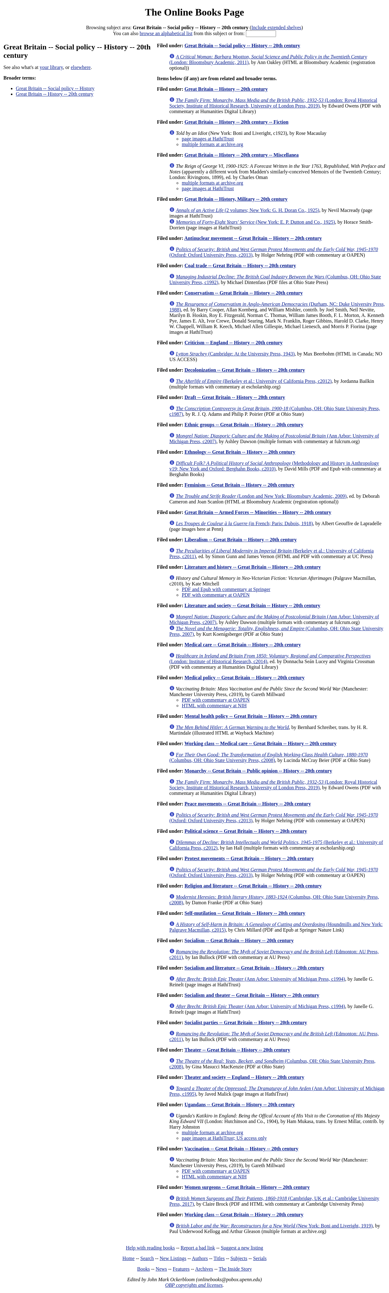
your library (51, 67)
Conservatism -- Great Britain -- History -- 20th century (243, 293)
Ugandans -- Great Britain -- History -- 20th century (239, 1104)
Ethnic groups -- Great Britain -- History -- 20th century (243, 424)
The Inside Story (235, 1269)
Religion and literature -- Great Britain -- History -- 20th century (253, 885)
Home (128, 1258)
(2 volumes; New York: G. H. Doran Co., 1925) (247, 210)
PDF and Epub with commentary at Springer (226, 589)
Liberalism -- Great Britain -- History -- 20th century (240, 539)
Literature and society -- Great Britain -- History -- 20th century (252, 605)
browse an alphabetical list (166, 33)
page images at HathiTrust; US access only (224, 1138)
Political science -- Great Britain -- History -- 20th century (245, 831)
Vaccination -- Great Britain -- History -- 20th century (241, 1148)
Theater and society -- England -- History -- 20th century (244, 1077)
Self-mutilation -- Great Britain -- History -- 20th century (244, 913)
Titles (219, 1258)
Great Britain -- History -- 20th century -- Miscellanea (241, 155)
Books (143, 1269)
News (161, 1269)
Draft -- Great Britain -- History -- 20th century (234, 397)
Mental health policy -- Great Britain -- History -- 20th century (250, 716)
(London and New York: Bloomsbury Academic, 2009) (261, 496)
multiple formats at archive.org (212, 144)
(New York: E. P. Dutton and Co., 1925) (255, 222)
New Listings (173, 1258)
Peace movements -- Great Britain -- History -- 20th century (247, 803)
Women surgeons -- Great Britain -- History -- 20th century (247, 1187)
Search (147, 1258)
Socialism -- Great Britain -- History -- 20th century (239, 940)
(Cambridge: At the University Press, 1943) (235, 353)
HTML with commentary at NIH (214, 705)
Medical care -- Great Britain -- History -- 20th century (242, 644)
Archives (204, 1269)
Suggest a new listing (242, 1247)
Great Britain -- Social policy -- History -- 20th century (242, 45)
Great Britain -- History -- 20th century (54, 94)
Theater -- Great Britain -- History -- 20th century (237, 1049)
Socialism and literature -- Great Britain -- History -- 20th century (254, 967)
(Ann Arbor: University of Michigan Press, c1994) (260, 979)
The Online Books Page (194, 12)
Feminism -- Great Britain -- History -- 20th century (239, 485)
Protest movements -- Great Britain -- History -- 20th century (249, 858)
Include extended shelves (276, 27)
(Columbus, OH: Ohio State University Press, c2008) (268, 757)
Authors (200, 1258)
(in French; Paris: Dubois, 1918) (244, 523)
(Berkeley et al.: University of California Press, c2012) (254, 381)
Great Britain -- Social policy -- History (55, 88)
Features (181, 1269)
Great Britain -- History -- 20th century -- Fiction (236, 122)
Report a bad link (198, 1247)
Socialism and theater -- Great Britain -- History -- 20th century (251, 995)
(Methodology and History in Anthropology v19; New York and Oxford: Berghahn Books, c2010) (274, 466)
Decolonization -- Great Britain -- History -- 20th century (244, 370)
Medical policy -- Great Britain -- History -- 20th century (244, 677)
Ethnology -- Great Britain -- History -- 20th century (239, 452)
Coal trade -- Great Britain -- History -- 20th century (240, 265)
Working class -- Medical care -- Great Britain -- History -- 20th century (260, 743)
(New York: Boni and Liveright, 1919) (274, 1225)
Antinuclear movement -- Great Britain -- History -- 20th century (253, 238)
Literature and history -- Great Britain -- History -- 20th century (252, 567)
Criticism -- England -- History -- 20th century (233, 342)
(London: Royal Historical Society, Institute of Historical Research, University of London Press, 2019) (273, 103)
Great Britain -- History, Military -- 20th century (235, 199)
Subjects (238, 1258)
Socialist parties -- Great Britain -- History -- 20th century (245, 1022)
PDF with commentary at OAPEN (216, 595)
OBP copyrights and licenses (194, 1285)
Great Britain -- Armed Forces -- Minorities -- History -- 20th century (257, 512)
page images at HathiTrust (208, 138)
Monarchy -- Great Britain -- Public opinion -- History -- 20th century (258, 770)
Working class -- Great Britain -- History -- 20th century (243, 1214)
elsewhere (81, 67)
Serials (260, 1258)
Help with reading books (150, 1247)
